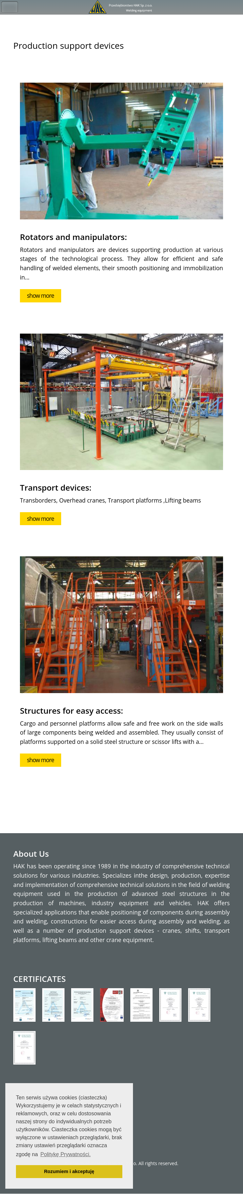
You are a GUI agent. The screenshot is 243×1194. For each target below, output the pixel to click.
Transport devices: (55, 487)
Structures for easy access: (71, 710)
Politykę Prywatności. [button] (65, 1154)
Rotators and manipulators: (73, 236)
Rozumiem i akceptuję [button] (69, 1171)
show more (40, 295)
